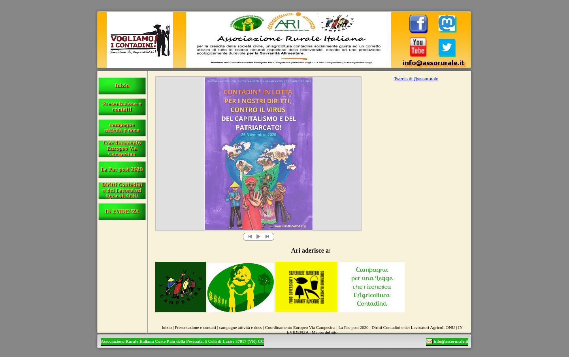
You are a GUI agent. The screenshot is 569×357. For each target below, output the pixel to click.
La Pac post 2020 (353, 327)
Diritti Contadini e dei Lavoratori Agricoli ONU (413, 327)
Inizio (167, 327)
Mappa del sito (324, 332)
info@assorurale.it (451, 341)
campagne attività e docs (240, 327)
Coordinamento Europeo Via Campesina (300, 327)
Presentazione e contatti (195, 327)
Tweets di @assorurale (416, 78)
